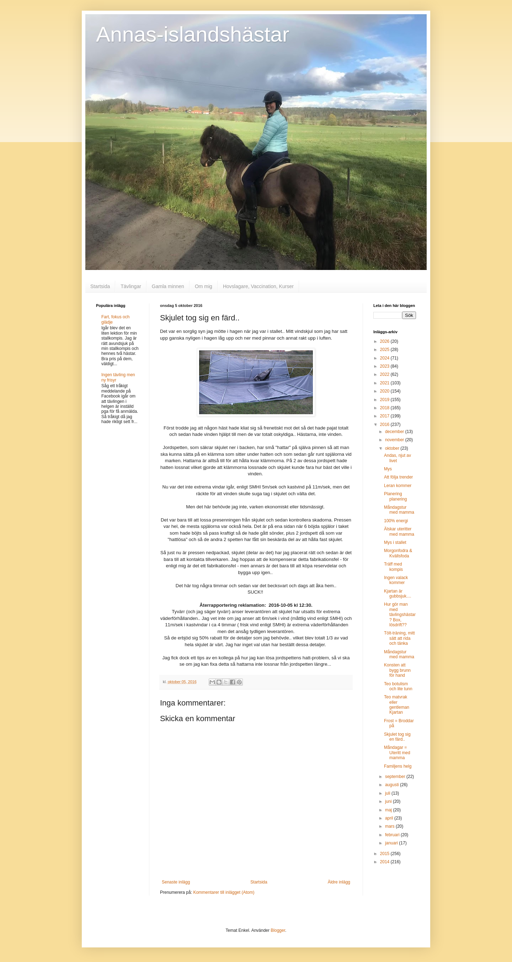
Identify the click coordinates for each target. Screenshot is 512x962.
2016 (385, 424)
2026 (385, 341)
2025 (385, 349)
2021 (385, 382)
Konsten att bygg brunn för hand (397, 670)
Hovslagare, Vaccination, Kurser (258, 286)
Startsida (100, 286)
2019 (385, 399)
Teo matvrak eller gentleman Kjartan (396, 705)
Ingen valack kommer (396, 580)
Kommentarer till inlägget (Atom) (223, 892)
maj (389, 809)
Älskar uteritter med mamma (399, 531)
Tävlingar (131, 286)
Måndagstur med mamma (399, 510)
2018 (385, 407)
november (395, 439)
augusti (392, 784)
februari (393, 834)
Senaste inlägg (176, 882)
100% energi (396, 520)
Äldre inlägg (339, 882)
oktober (392, 448)
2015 (385, 853)
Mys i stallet (395, 542)
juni (389, 801)
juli (388, 793)
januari (392, 843)
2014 (385, 861)
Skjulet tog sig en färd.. (397, 737)
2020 (385, 391)
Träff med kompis (393, 567)
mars (390, 826)
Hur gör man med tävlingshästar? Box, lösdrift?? (400, 614)
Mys (388, 468)
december (395, 431)
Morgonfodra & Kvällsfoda (398, 553)
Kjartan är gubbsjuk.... (397, 594)
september (395, 776)
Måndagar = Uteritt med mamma (397, 752)
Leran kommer (397, 485)
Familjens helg (397, 766)
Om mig (203, 286)
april (389, 818)
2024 (385, 358)
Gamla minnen (168, 286)
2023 (385, 366)
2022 (385, 374)
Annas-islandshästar (192, 34)
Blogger (278, 930)
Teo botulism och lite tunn (398, 686)
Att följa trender (398, 477)
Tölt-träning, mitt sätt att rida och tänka (399, 638)
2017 (385, 416)
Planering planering (395, 496)
